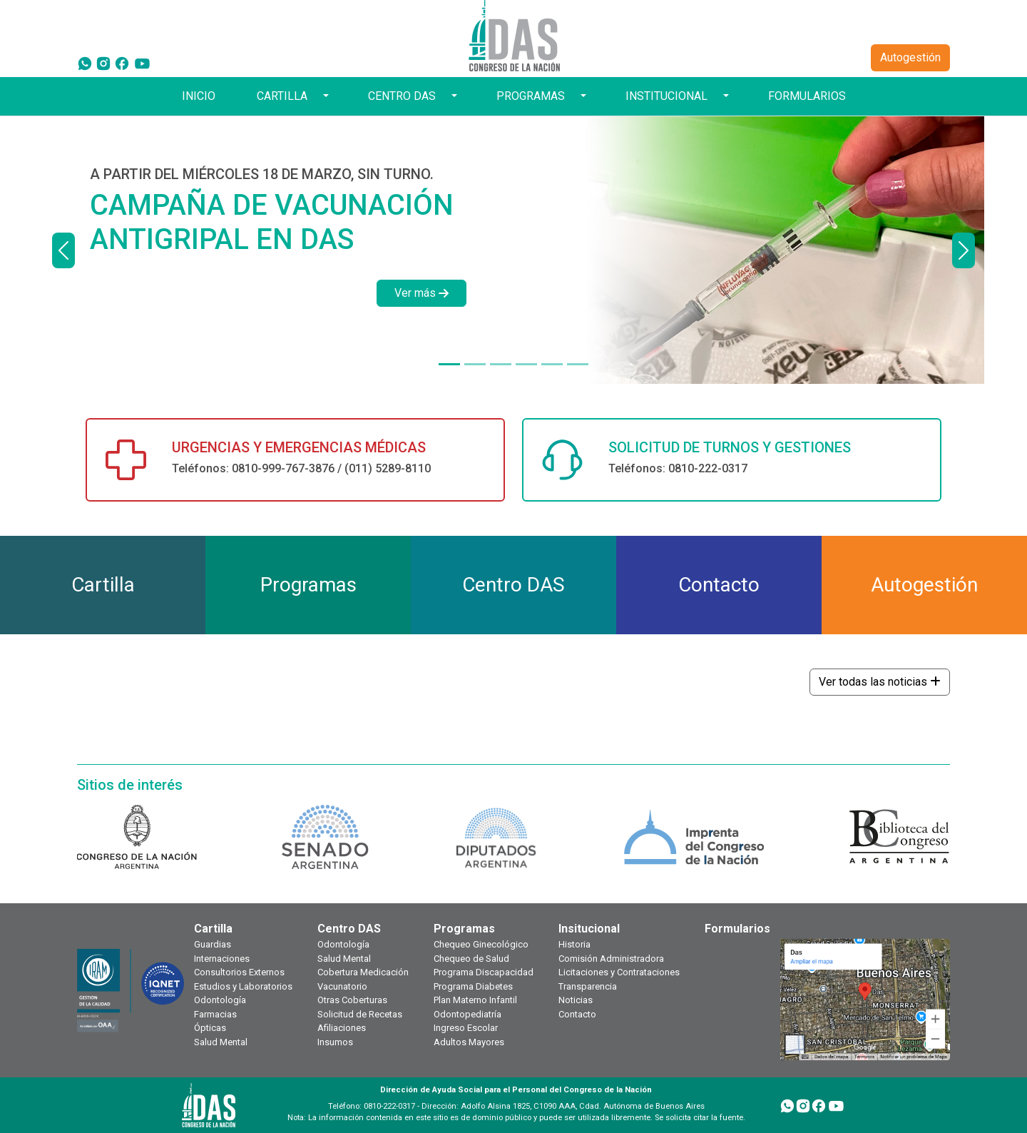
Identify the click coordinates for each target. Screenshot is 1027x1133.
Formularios (737, 928)
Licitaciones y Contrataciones (619, 972)
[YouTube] (142, 62)
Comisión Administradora (611, 958)
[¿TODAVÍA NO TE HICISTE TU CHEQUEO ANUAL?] (526, 364)
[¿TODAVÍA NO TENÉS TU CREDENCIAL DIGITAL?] (475, 364)
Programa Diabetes (473, 986)
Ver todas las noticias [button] (880, 682)
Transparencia (587, 986)
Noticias (575, 1000)
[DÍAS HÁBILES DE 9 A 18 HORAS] (500, 364)
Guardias (212, 944)
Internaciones (222, 958)
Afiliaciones (341, 1027)
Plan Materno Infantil (475, 1000)
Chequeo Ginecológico (481, 944)
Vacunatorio (342, 986)
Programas (464, 928)
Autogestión (910, 57)
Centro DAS (349, 928)
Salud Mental (220, 1042)
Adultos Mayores (469, 1042)
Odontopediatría (467, 1014)
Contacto (577, 1014)
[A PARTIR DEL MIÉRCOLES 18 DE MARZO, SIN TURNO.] (449, 364)
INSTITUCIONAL (666, 96)
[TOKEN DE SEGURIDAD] (577, 364)
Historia (574, 944)
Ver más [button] (421, 293)
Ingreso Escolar (466, 1027)
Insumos (335, 1042)
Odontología (220, 1000)
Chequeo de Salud (471, 958)
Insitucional (589, 928)
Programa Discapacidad (483, 972)
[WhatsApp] (85, 62)
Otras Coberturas (352, 1000)
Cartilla (213, 928)
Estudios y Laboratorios (243, 986)
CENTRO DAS (402, 96)
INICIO (198, 96)
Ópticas (210, 1027)
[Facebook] (122, 62)
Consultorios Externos (239, 972)
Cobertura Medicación (363, 972)
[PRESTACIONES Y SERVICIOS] (552, 364)
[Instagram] (103, 62)
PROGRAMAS (530, 96)
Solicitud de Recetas (359, 1014)
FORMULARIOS (807, 96)
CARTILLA (282, 96)
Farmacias (215, 1014)
